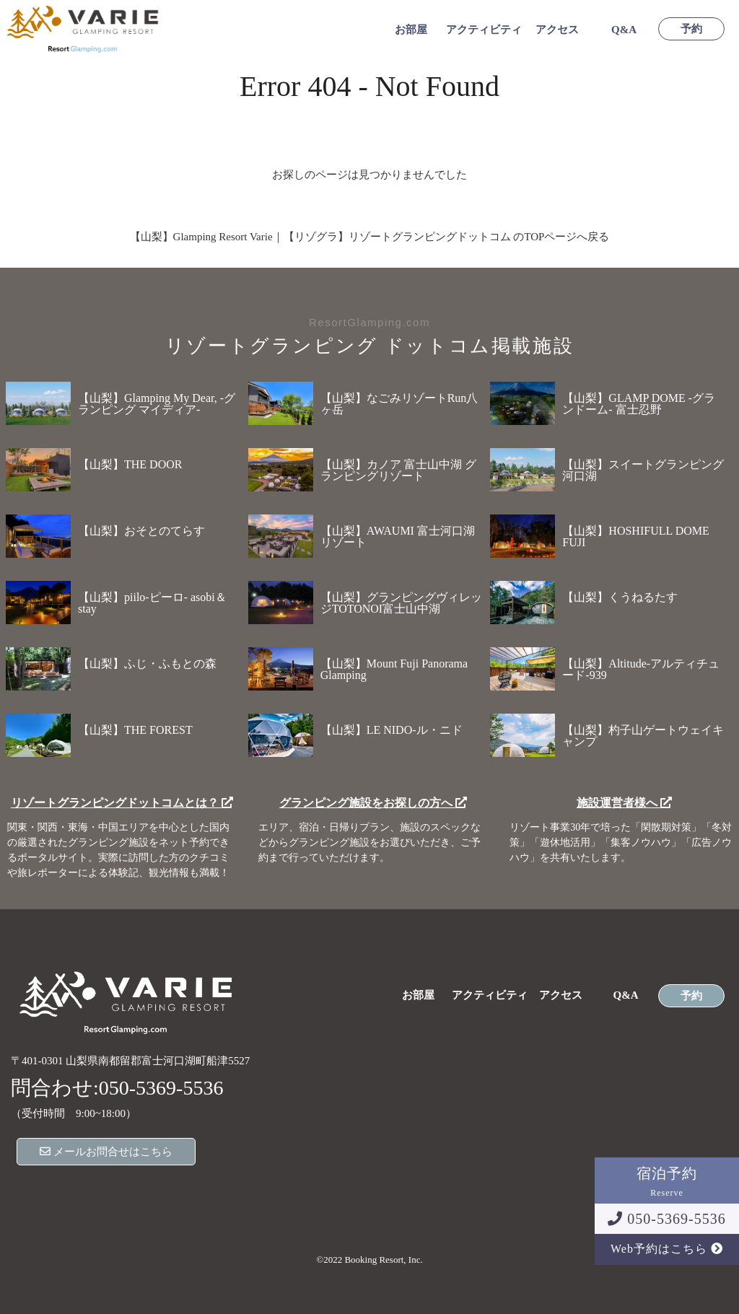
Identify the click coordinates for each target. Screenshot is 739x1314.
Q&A (624, 30)
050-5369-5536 (666, 1219)
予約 (691, 29)
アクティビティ (484, 30)
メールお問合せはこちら (106, 1151)
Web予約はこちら (667, 1249)
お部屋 (411, 30)
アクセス (557, 30)
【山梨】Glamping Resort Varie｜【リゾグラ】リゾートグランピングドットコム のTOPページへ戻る (370, 236)
